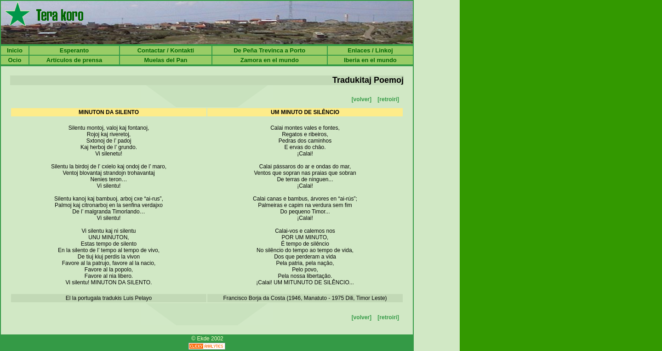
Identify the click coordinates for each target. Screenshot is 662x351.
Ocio (14, 60)
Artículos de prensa (74, 60)
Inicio (15, 50)
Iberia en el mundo (370, 60)
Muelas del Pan (165, 60)
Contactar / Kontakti (165, 50)
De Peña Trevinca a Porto (269, 50)
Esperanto (74, 50)
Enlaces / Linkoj (370, 50)
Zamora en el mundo (269, 60)
